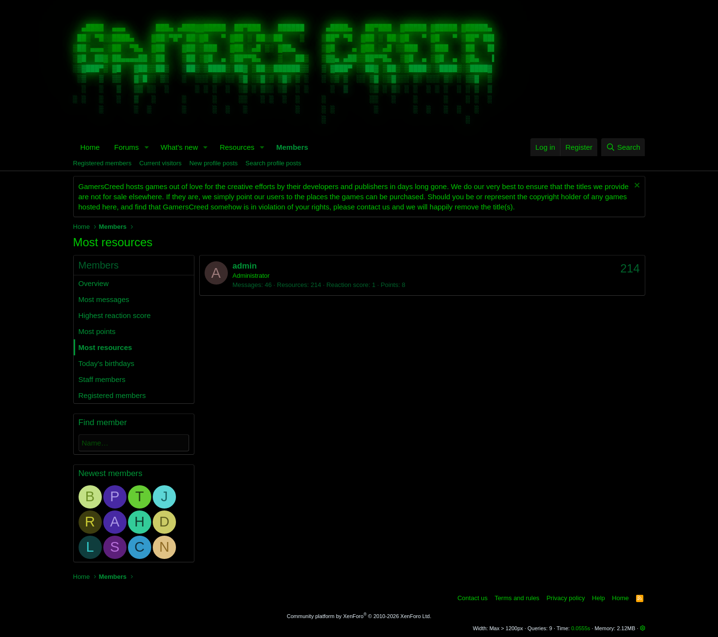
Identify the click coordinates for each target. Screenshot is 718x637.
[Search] (623, 147)
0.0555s (580, 628)
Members (292, 147)
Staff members (102, 379)
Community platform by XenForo (359, 616)
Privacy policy (565, 598)
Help (598, 598)
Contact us (472, 598)
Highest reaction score (115, 315)
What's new (179, 147)
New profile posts (214, 163)
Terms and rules (517, 598)
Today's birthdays (106, 363)
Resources (237, 147)
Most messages (104, 299)
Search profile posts (273, 163)
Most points (97, 331)
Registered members (102, 163)
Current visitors (160, 163)
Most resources (105, 347)
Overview (94, 283)
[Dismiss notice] (636, 186)
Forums (126, 147)
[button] (146, 147)
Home (90, 147)
